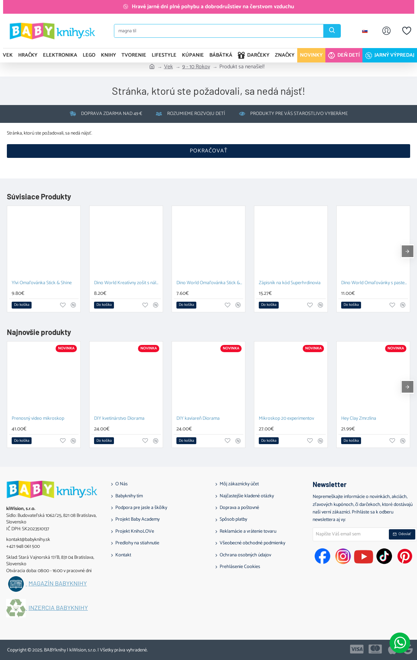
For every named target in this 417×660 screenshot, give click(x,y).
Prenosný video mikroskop (38, 419)
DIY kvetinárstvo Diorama (119, 419)
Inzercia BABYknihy (58, 607)
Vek (168, 66)
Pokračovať (209, 150)
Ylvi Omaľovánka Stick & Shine (42, 283)
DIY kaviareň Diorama (198, 419)
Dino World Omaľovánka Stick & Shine (209, 283)
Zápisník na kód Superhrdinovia (290, 283)
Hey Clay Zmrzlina (358, 419)
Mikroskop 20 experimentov (286, 419)
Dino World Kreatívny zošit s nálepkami (127, 283)
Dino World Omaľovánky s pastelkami (374, 283)
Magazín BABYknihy (57, 583)
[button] (22, 305)
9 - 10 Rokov (196, 66)
